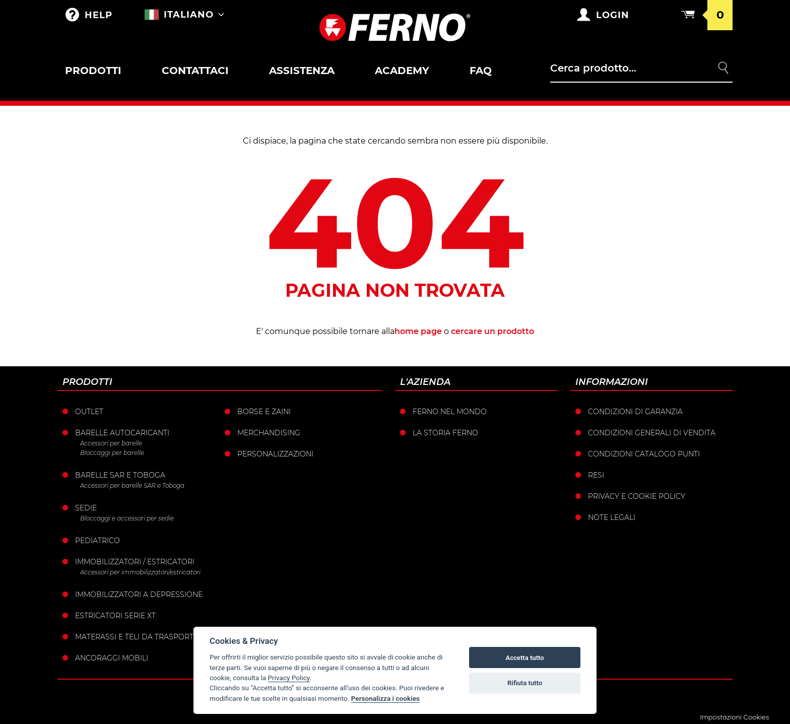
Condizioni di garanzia (635, 411)
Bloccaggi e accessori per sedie (127, 518)
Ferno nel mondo (450, 411)
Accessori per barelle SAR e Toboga (132, 485)
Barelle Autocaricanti (122, 432)
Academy (402, 70)
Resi (596, 475)
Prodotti (93, 70)
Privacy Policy (289, 678)
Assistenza (302, 70)
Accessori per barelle (111, 443)
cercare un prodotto (492, 331)
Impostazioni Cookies (734, 716)
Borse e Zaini (264, 411)
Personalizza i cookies (385, 698)
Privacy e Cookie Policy (636, 496)
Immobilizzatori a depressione (139, 594)
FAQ (481, 70)
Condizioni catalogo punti (644, 453)
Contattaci (195, 70)
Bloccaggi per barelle (112, 452)
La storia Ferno (445, 432)
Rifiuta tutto (524, 683)
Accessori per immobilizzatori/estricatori (140, 572)
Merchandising (268, 432)
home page (418, 331)
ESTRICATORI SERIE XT (115, 615)
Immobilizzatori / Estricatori (134, 561)
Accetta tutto (524, 658)
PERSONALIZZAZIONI (275, 453)
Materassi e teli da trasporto (137, 636)
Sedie (86, 507)
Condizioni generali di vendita (651, 432)
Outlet (89, 411)
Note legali (611, 517)
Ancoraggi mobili (111, 658)
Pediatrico (97, 540)
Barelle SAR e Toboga (120, 475)
